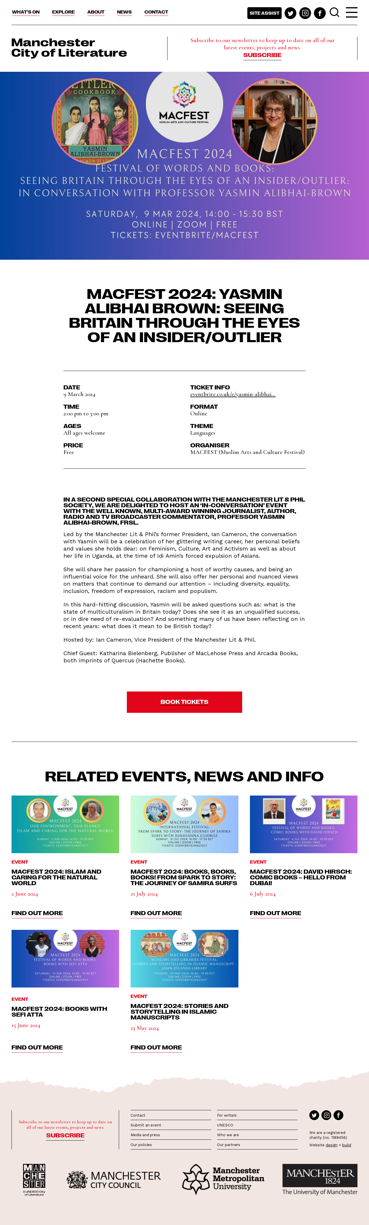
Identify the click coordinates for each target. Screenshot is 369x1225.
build (346, 1145)
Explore (63, 11)
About (95, 11)
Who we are (228, 1135)
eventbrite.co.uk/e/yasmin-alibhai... (233, 394)
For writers (227, 1115)
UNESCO (225, 1125)
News (124, 11)
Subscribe (262, 54)
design (332, 1145)
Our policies (141, 1145)
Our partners (228, 1145)
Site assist (264, 13)
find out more (37, 912)
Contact (156, 11)
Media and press (145, 1135)
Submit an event (146, 1125)
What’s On (25, 11)
